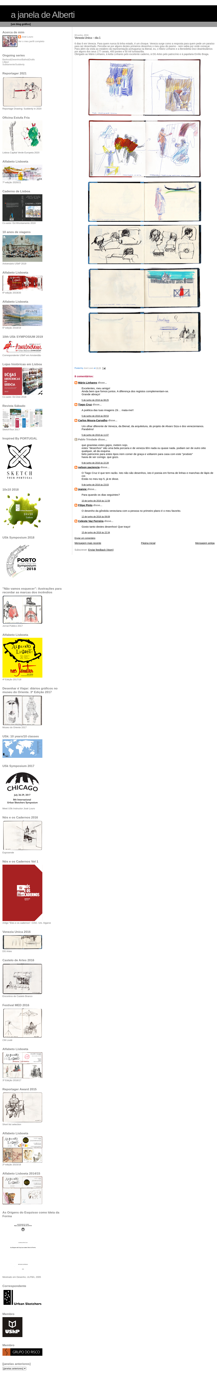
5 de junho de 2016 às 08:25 (95, 400)
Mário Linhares (87, 382)
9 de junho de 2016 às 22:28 (95, 463)
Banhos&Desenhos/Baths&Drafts (18, 59)
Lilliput (5, 62)
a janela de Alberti (43, 15)
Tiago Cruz (85, 404)
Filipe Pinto (85, 505)
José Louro (27, 36)
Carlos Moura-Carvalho (93, 420)
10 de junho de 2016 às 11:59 (96, 501)
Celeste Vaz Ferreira (90, 520)
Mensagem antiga (205, 543)
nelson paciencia (89, 467)
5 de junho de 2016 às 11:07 (95, 435)
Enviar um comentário (85, 538)
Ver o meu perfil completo (31, 41)
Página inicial (148, 543)
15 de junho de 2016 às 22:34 (96, 532)
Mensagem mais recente (88, 543)
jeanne (82, 489)
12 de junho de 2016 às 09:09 (96, 516)
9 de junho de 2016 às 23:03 (95, 485)
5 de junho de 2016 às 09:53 (95, 416)
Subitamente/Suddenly (13, 64)
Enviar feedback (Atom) (101, 550)
